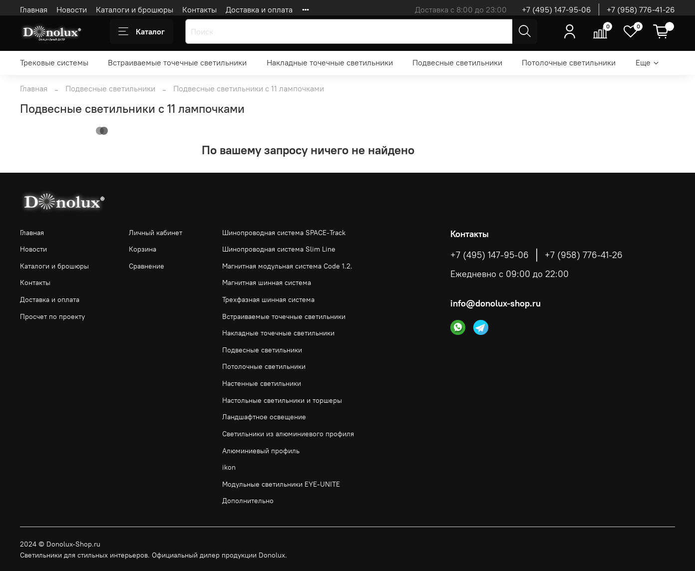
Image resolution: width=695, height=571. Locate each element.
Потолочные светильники (569, 62)
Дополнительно (248, 500)
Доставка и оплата (259, 9)
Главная (33, 9)
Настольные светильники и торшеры (282, 400)
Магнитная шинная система (266, 282)
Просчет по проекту (52, 316)
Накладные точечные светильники (330, 62)
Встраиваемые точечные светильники (177, 62)
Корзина (142, 249)
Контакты (199, 9)
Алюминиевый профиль (261, 450)
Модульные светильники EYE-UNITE (281, 484)
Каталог (141, 31)
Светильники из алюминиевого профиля (288, 433)
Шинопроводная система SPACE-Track (284, 232)
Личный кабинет (155, 232)
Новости (71, 9)
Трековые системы (54, 62)
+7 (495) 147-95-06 (556, 9)
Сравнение (146, 266)
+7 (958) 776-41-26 (641, 9)
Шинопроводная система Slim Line (279, 249)
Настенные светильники (261, 383)
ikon (229, 467)
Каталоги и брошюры (134, 9)
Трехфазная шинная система (268, 299)
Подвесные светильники (457, 62)
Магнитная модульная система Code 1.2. (287, 266)
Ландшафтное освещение (264, 416)
